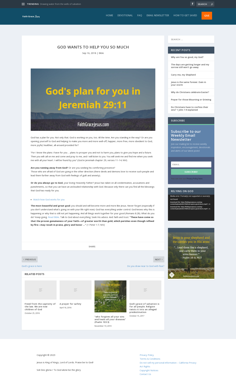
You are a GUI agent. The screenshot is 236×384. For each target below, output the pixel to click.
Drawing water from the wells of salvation (60, 4)
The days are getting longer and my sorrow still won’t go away (190, 63)
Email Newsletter (158, 17)
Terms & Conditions (150, 356)
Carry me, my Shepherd (183, 72)
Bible (101, 50)
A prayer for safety (70, 301)
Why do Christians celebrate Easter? (190, 89)
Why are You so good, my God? (187, 54)
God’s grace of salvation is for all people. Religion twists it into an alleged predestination (144, 305)
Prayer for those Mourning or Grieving (191, 96)
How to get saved (185, 17)
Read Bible (53, 214)
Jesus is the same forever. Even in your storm (188, 81)
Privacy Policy (147, 352)
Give (206, 17)
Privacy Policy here (194, 176)
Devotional (125, 17)
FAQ (139, 17)
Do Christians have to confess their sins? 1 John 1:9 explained (189, 106)
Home (109, 17)
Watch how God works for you (49, 196)
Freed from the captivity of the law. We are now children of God (40, 304)
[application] (191, 205)
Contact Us (145, 371)
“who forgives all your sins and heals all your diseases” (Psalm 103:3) (110, 316)
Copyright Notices (149, 367)
